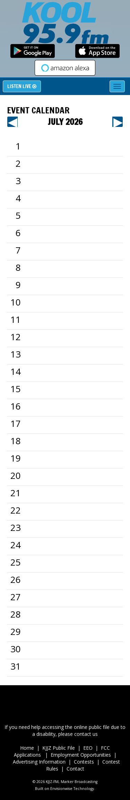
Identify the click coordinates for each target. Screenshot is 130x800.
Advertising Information (39, 761)
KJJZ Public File (58, 748)
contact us (86, 734)
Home (27, 748)
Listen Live (21, 86)
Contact (75, 768)
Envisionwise (61, 788)
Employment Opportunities (81, 754)
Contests (84, 761)
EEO (88, 748)
